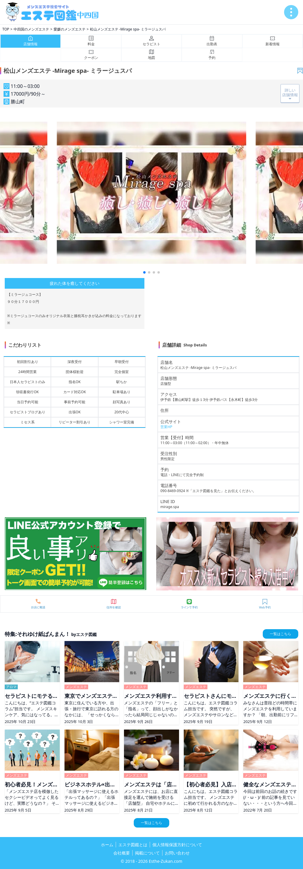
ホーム (107, 844)
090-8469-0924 (172, 490)
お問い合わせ (177, 853)
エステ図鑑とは (132, 844)
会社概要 (121, 853)
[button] (144, 272)
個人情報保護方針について (177, 844)
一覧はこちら (280, 633)
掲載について (147, 853)
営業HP (166, 426)
